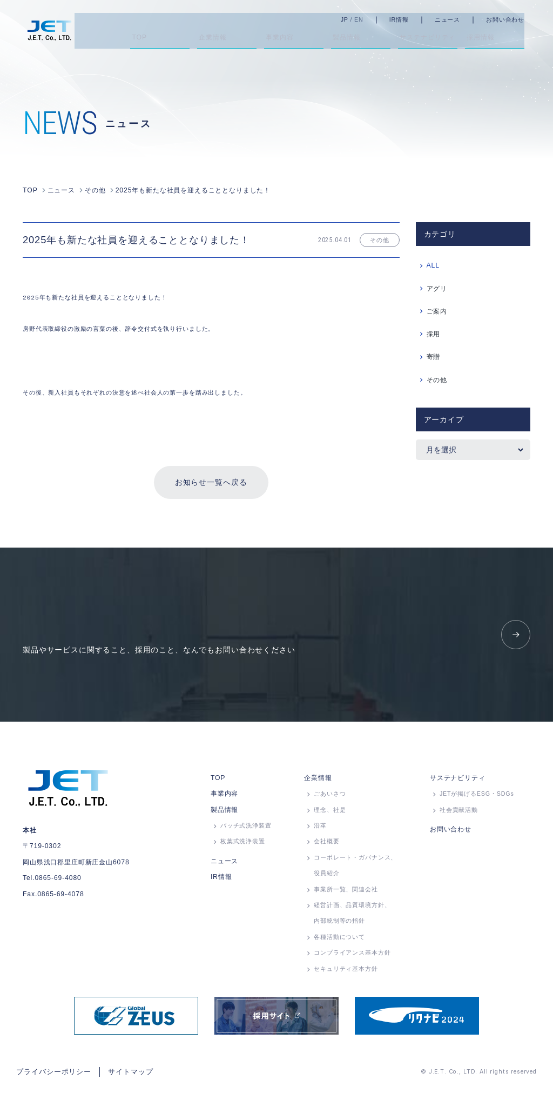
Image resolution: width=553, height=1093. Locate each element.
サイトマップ (123, 1073)
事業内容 (224, 797)
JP (357, 19)
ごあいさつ (330, 797)
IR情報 (411, 19)
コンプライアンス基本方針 (352, 955)
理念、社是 (330, 812)
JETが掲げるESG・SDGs (477, 797)
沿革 (320, 828)
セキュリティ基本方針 (345, 971)
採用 (434, 333)
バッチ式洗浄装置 (246, 828)
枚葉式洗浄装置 (242, 844)
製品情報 (224, 812)
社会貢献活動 (459, 812)
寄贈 (434, 355)
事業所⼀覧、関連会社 (345, 892)
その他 (437, 379)
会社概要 (326, 844)
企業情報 (318, 780)
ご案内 (437, 310)
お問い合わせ (517, 19)
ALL (433, 264)
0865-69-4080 (58, 881)
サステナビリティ (457, 780)
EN (371, 19)
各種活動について (339, 939)
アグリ (437, 287)
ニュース (460, 19)
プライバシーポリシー (50, 1073)
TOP (218, 780)
